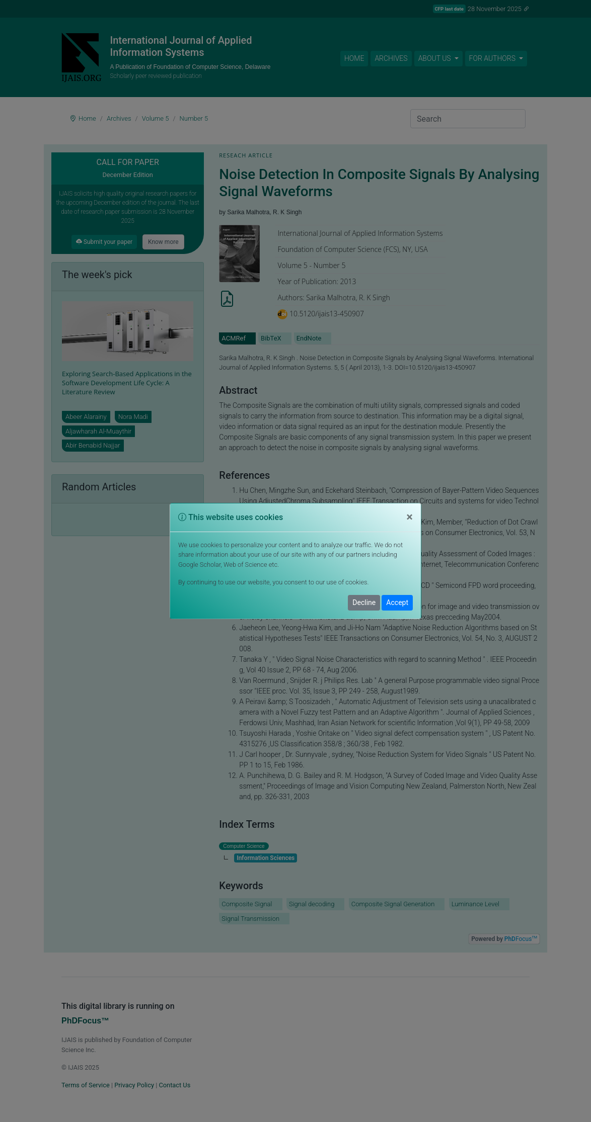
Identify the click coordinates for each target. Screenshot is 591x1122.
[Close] (409, 517)
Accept (397, 602)
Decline (364, 602)
